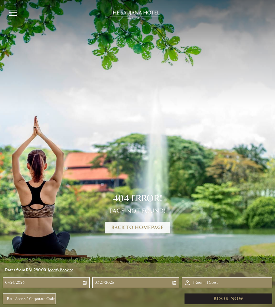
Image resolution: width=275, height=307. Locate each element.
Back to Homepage (137, 227)
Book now (228, 298)
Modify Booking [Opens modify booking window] (60, 270)
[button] (26, 282)
